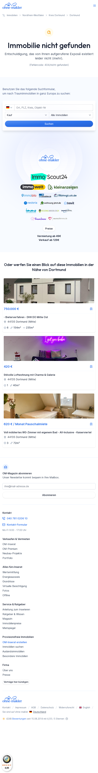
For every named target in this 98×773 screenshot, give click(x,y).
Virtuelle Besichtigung (14, 586)
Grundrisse (8, 581)
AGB (33, 707)
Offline (6, 595)
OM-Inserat (9, 544)
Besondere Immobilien (15, 656)
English (84, 707)
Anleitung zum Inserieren (16, 609)
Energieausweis (11, 576)
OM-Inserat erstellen (14, 642)
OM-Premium (9, 548)
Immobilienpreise (11, 623)
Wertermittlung (10, 572)
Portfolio (7, 558)
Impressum (20, 707)
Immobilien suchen (12, 646)
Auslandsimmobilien (13, 651)
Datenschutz (47, 707)
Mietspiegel (8, 628)
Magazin (7, 618)
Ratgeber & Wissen (13, 614)
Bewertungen (19, 718)
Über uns (7, 670)
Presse (6, 674)
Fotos (5, 590)
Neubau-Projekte (12, 553)
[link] (49, 304)
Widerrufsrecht (66, 707)
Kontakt (6, 707)
